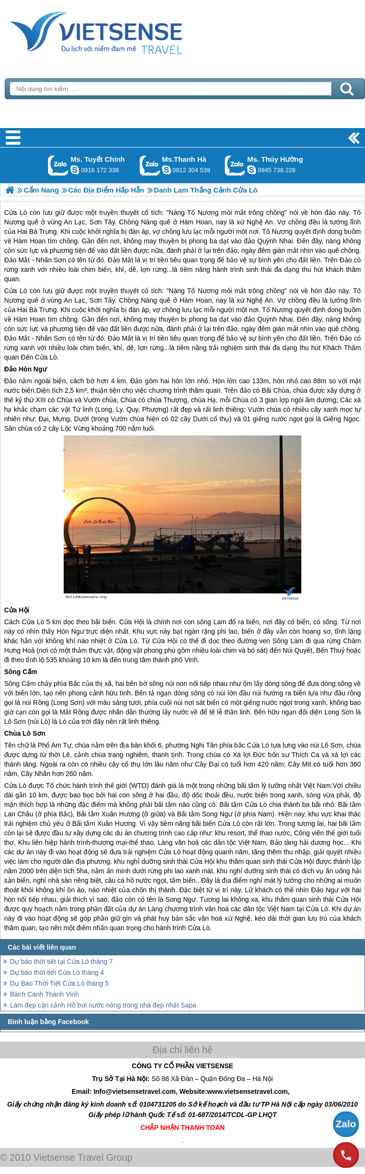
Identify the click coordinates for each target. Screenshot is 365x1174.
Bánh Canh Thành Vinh (44, 994)
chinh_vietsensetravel (74, 170)
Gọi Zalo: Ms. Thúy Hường (235, 165)
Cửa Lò (15, 291)
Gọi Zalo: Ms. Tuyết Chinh (58, 165)
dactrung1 (251, 170)
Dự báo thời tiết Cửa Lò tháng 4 (57, 972)
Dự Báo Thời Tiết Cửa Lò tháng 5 (59, 983)
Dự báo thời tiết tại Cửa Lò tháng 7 (61, 961)
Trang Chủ (120, 31)
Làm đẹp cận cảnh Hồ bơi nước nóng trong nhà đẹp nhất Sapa (103, 1005)
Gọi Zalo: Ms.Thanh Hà (150, 165)
